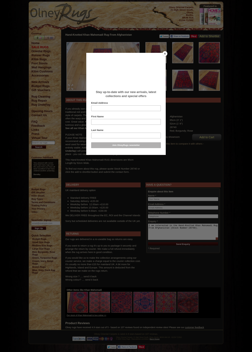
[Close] (164, 53)
